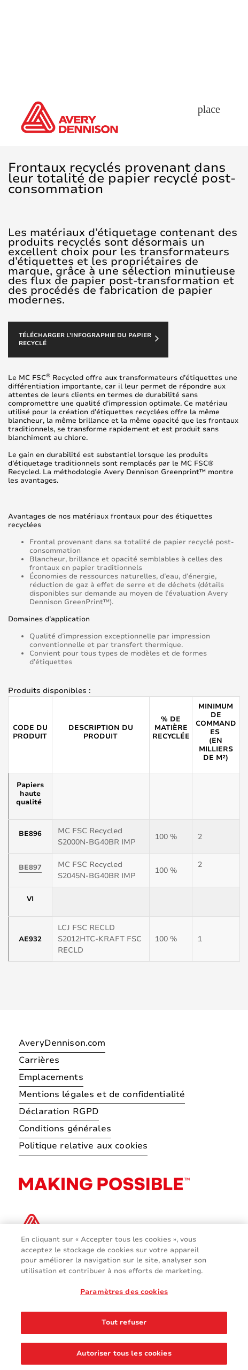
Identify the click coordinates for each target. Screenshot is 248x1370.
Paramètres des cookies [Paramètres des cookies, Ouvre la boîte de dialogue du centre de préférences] (124, 1299)
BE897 (30, 867)
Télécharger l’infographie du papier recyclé (89, 339)
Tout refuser (124, 1330)
